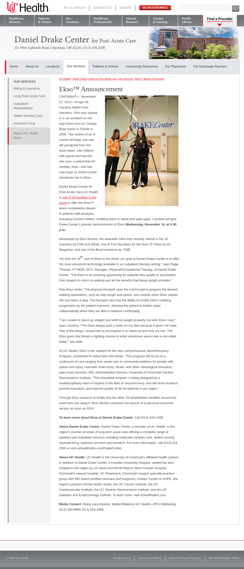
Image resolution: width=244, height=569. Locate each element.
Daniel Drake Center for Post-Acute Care (94, 79)
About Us (31, 66)
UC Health (28, 7)
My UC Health (74, 8)
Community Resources (142, 66)
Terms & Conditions (150, 558)
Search (236, 8)
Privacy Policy (122, 558)
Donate (125, 8)
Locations (53, 66)
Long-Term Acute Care (30, 96)
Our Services (76, 66)
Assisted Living (24, 123)
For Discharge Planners (210, 66)
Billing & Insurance (27, 88)
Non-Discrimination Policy (224, 558)
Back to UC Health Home (26, 135)
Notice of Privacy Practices (185, 558)
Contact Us (102, 8)
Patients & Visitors (105, 66)
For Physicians (175, 66)
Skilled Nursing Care (28, 116)
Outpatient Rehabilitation (23, 106)
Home (14, 66)
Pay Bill (155, 7)
